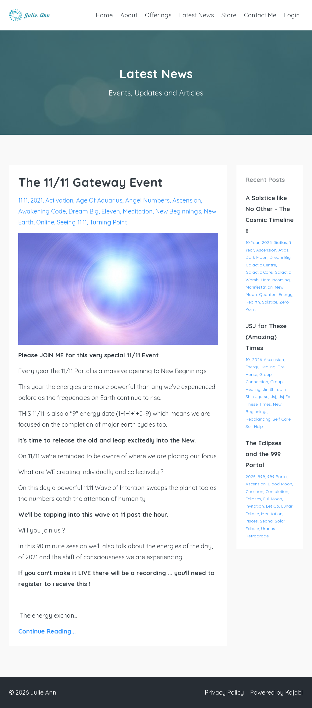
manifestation (259, 287)
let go (272, 505)
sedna (266, 520)
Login (292, 15)
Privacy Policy (224, 692)
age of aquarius (99, 200)
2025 (267, 242)
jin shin (270, 389)
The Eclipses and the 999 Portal (264, 454)
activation (59, 200)
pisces (252, 520)
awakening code (42, 211)
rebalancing (258, 419)
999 (261, 476)
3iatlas (280, 242)
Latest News (196, 15)
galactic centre (261, 264)
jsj (273, 396)
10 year (253, 242)
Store (229, 15)
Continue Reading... (47, 631)
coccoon (254, 491)
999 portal (277, 476)
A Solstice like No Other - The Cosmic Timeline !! (270, 214)
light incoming (275, 279)
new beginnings (178, 211)
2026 (257, 359)
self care (282, 419)
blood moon (280, 483)
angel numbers (147, 200)
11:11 (23, 200)
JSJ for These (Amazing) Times (266, 337)
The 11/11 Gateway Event (90, 182)
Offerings (158, 15)
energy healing (260, 366)
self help (254, 426)
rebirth (253, 301)
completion (276, 491)
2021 (36, 200)
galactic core (259, 272)
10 (248, 359)
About (128, 15)
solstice (269, 301)
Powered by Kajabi (276, 692)
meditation (138, 211)
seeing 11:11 (72, 222)
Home (104, 15)
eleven (110, 211)
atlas (283, 249)
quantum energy (275, 294)
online (45, 222)
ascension (186, 200)
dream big (84, 211)
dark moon (257, 257)
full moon (272, 498)
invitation (255, 505)
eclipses (253, 498)
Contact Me (260, 15)
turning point (108, 222)
